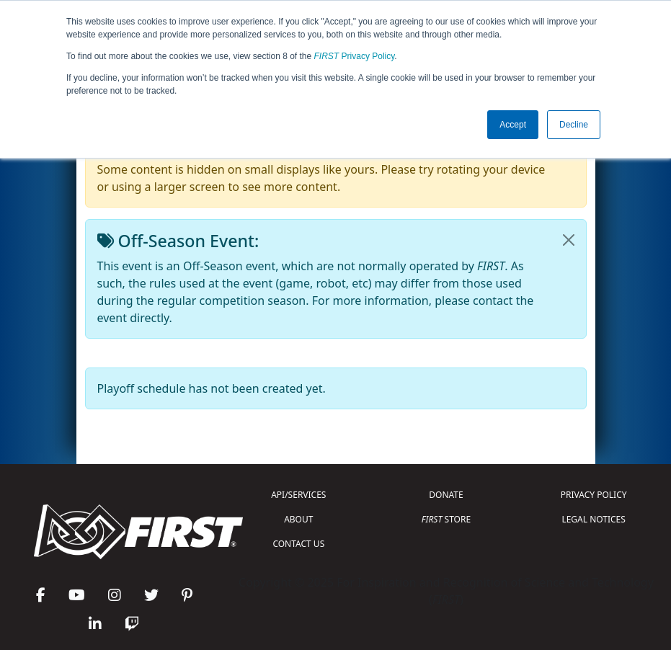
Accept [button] (512, 125)
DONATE (446, 495)
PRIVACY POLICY (594, 495)
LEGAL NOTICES (593, 519)
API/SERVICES (298, 495)
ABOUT (298, 519)
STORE (446, 519)
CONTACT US (298, 544)
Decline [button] (573, 125)
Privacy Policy (354, 56)
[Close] (568, 240)
